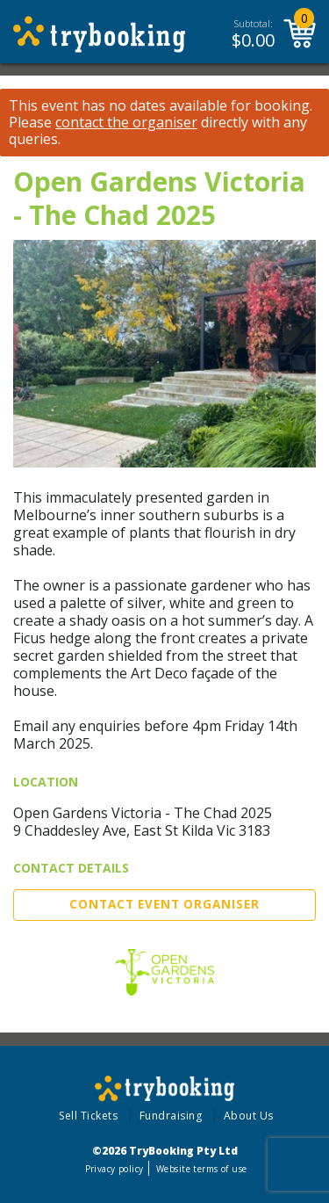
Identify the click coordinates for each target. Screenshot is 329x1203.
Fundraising (171, 1115)
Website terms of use (201, 1169)
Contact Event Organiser (164, 904)
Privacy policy (114, 1169)
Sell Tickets (88, 1115)
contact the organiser (126, 122)
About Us (249, 1115)
